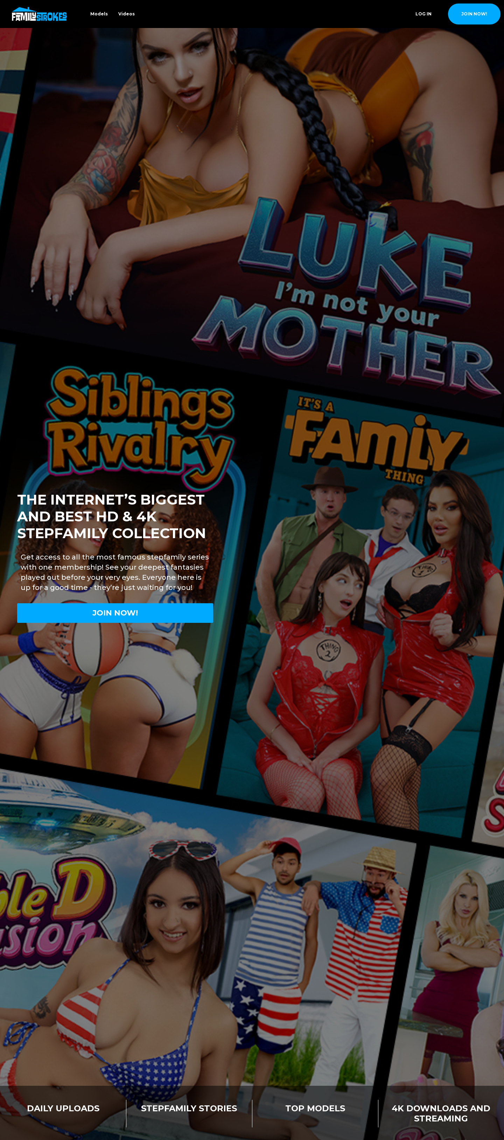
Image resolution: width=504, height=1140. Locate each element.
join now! (474, 13)
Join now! (115, 613)
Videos (126, 13)
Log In (423, 13)
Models (99, 13)
